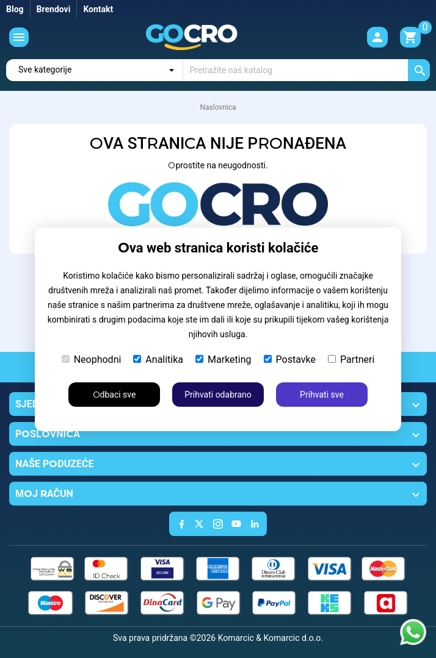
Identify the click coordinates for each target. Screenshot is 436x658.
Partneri (351, 359)
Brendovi (54, 9)
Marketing (223, 359)
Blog (15, 9)
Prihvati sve (322, 394)
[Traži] (306, 70)
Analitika (158, 359)
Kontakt (98, 9)
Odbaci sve (114, 394)
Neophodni (92, 359)
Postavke (290, 359)
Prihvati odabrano (218, 394)
